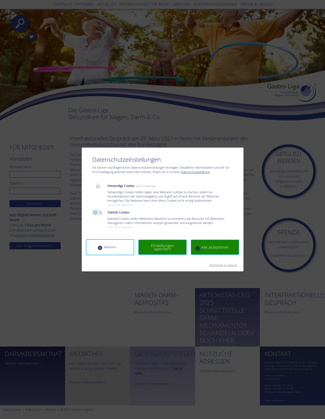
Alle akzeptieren (215, 247)
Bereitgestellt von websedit (223, 263)
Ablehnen (110, 247)
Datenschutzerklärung (195, 172)
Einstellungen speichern (162, 247)
